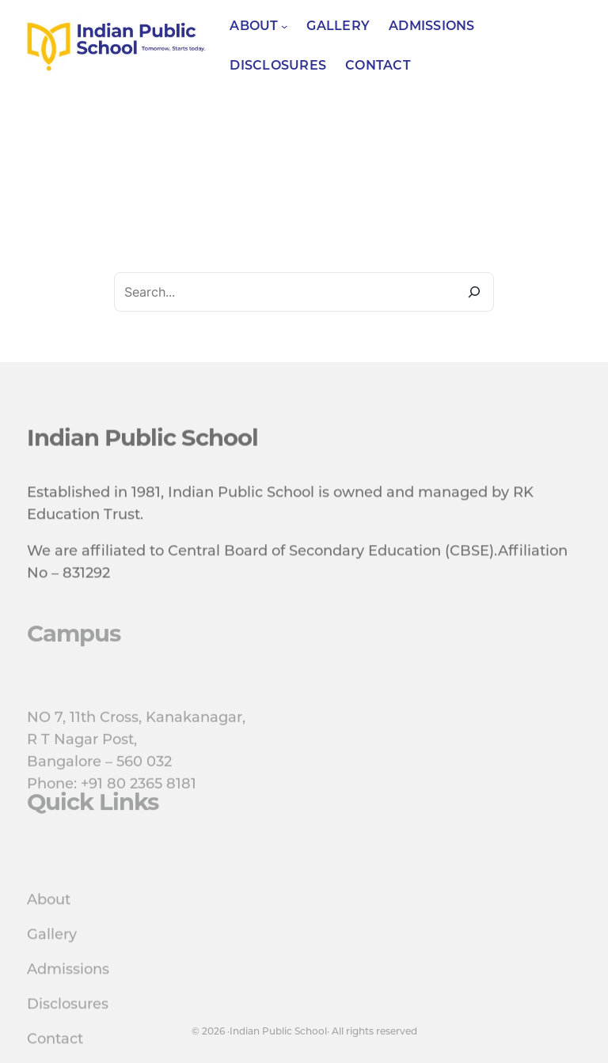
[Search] (474, 292)
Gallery (52, 962)
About (48, 927)
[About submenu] (284, 26)
